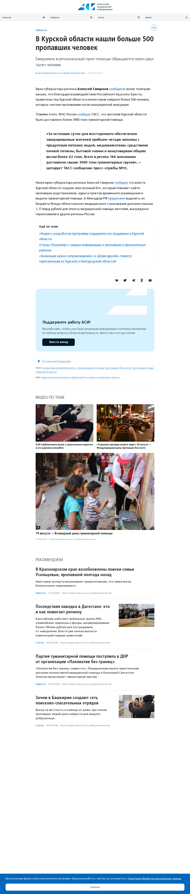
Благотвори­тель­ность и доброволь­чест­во (60, 73)
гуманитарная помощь (90, 366)
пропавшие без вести (118, 366)
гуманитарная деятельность (58, 366)
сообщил (115, 89)
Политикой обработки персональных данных (154, 878)
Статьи (40, 641)
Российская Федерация (56, 360)
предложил (116, 198)
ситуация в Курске (46, 370)
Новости (41, 30)
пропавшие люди (142, 366)
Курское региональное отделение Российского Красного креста (81, 376)
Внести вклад (58, 341)
